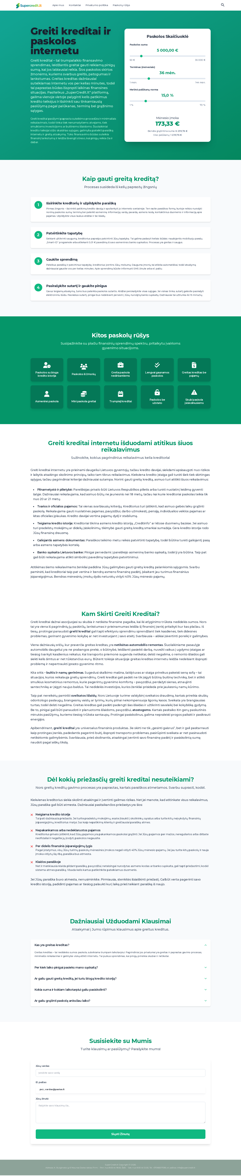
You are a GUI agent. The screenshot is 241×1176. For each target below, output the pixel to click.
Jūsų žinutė (42, 1099)
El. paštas (41, 1082)
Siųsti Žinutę (120, 1135)
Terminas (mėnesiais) (142, 67)
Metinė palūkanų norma (144, 89)
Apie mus (58, 5)
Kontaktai (75, 5)
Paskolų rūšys (121, 5)
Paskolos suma (139, 44)
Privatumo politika (97, 5)
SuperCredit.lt (111, 1165)
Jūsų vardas (43, 1066)
